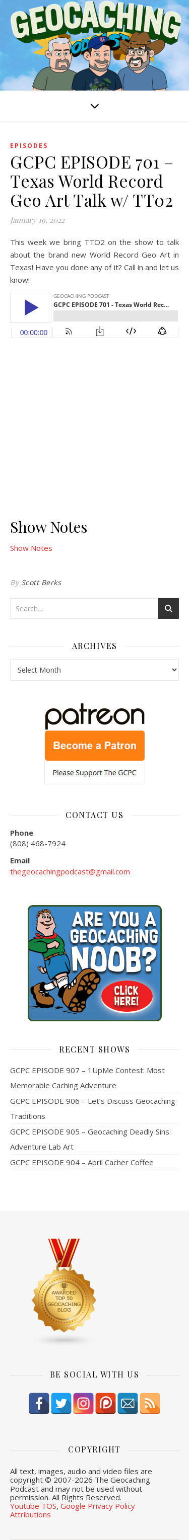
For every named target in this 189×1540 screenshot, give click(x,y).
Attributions (30, 1514)
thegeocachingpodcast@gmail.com (70, 871)
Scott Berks (41, 582)
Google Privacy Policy (97, 1506)
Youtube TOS (33, 1506)
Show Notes (31, 548)
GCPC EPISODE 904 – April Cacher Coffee (82, 1162)
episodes (29, 145)
